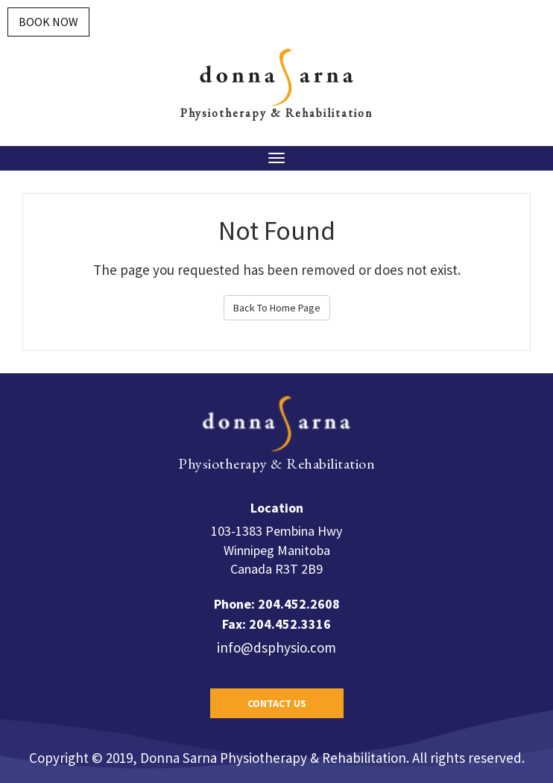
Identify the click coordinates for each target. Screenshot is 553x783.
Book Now (48, 21)
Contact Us (276, 703)
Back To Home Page (276, 307)
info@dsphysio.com (276, 647)
